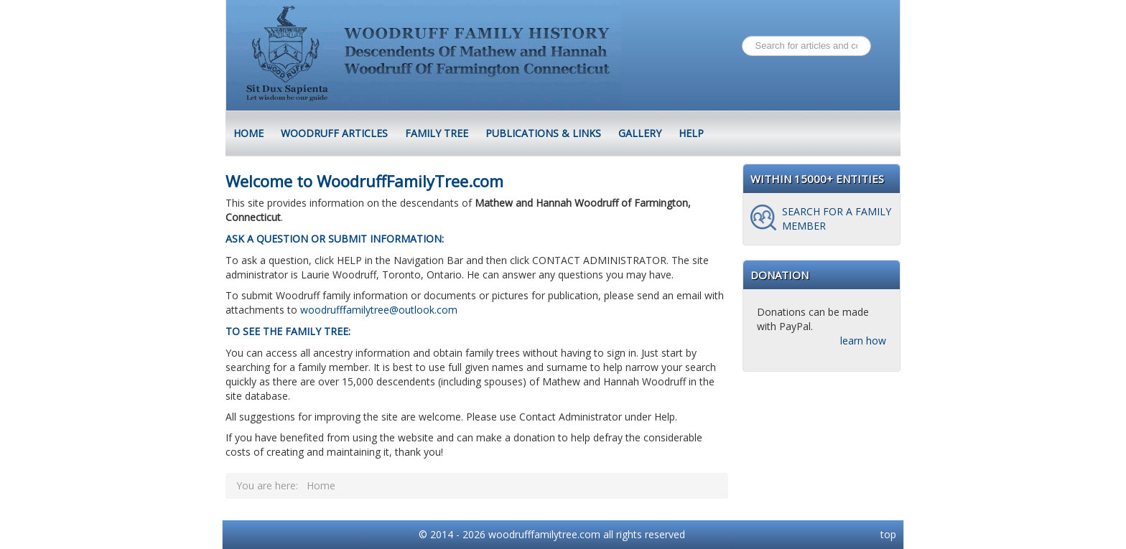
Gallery (639, 133)
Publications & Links (543, 133)
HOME (248, 133)
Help (691, 133)
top (888, 534)
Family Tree (436, 133)
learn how (863, 340)
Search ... (742, 36)
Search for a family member (836, 219)
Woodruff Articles (334, 133)
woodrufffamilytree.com (544, 534)
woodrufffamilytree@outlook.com (378, 309)
